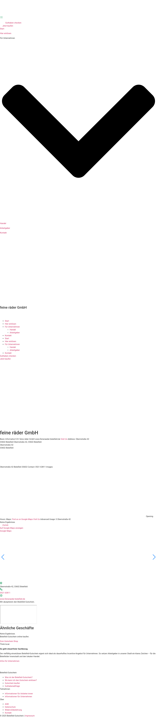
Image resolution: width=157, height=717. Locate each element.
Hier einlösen (5, 33)
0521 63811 (5, 593)
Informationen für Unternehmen (18, 696)
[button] (2, 557)
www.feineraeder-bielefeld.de (12, 599)
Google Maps (5, 531)
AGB (7, 704)
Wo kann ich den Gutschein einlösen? (21, 680)
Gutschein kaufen (12, 683)
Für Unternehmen (12, 327)
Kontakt (3, 233)
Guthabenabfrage (12, 686)
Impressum (30, 716)
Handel (3, 223)
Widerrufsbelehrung (13, 710)
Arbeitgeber (5, 228)
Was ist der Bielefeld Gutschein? (18, 677)
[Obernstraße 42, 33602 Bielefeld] (18, 614)
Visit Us (64, 439)
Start (2, 29)
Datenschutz (10, 707)
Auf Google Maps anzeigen (11, 528)
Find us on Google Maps (22, 519)
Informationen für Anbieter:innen (19, 693)
